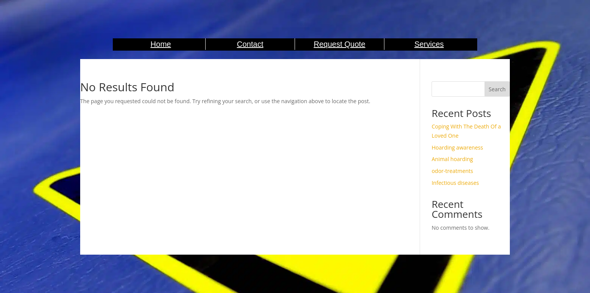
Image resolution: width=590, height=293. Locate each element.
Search (497, 89)
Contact (250, 44)
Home (160, 44)
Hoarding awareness (457, 147)
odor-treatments (452, 170)
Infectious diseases (455, 182)
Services (429, 44)
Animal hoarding (452, 159)
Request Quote (340, 44)
